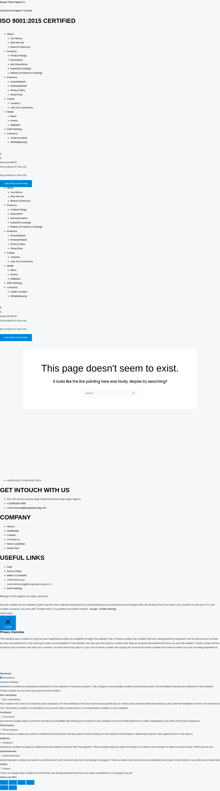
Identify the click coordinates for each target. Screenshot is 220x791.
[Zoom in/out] (4, 783)
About (10, 34)
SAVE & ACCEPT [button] (9, 778)
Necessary (8, 678)
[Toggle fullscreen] (13, 783)
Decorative (16, 60)
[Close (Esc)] (30, 783)
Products (12, 51)
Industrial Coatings (21, 69)
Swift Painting (14, 129)
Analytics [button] (5, 739)
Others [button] (4, 765)
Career (11, 99)
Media (10, 112)
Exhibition (15, 125)
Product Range (19, 56)
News (13, 116)
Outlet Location (19, 138)
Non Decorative (19, 64)
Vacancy (15, 103)
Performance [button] (7, 726)
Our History (16, 38)
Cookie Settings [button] (108, 610)
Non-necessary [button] (9, 696)
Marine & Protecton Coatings (27, 73)
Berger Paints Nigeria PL (13, 2)
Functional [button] (6, 713)
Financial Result (19, 86)
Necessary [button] (6, 674)
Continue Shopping (16, 184)
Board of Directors (21, 47)
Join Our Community (22, 108)
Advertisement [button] (8, 752)
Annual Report (18, 82)
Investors (12, 77)
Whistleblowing (19, 142)
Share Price (17, 95)
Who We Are (17, 43)
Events (14, 121)
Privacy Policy (18, 90)
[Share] (21, 783)
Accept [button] (94, 610)
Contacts (12, 134)
